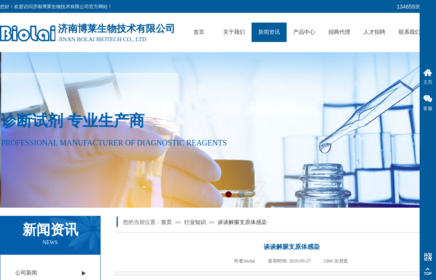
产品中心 (304, 32)
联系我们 (409, 32)
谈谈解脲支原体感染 (242, 222)
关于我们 (234, 32)
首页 (198, 32)
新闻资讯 (269, 32)
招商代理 (339, 32)
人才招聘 (374, 32)
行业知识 (195, 222)
